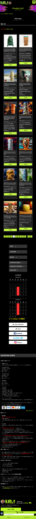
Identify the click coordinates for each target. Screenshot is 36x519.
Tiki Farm (11, 13)
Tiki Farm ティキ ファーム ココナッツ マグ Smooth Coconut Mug (25, 216)
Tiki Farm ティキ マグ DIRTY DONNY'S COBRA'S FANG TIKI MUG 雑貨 (24, 84)
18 (28, 236)
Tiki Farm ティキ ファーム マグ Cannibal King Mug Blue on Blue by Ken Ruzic (25, 184)
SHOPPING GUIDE (15, 263)
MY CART (21, 512)
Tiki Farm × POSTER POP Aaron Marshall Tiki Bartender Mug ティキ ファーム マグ (25, 50)
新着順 (11, 29)
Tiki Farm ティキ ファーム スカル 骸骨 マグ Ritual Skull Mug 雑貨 (10, 183)
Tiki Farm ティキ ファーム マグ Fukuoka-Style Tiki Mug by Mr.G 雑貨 (25, 117)
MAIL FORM (11, 509)
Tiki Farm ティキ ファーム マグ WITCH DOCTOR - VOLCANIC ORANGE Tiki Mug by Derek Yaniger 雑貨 (9, 118)
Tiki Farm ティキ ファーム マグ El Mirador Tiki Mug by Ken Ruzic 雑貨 (25, 153)
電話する (9, 517)
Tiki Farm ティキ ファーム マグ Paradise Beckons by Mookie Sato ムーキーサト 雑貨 (10, 216)
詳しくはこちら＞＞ (30, 410)
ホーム (2, 13)
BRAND (6, 13)
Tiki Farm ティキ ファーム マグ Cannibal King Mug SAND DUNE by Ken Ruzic (10, 84)
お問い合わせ (27, 517)
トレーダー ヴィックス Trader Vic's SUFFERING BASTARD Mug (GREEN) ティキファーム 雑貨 (10, 50)
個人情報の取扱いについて (8, 488)
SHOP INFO (13, 270)
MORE (10, 65)
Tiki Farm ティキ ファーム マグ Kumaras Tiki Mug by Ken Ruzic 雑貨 (10, 153)
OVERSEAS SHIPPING (16, 266)
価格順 (7, 29)
